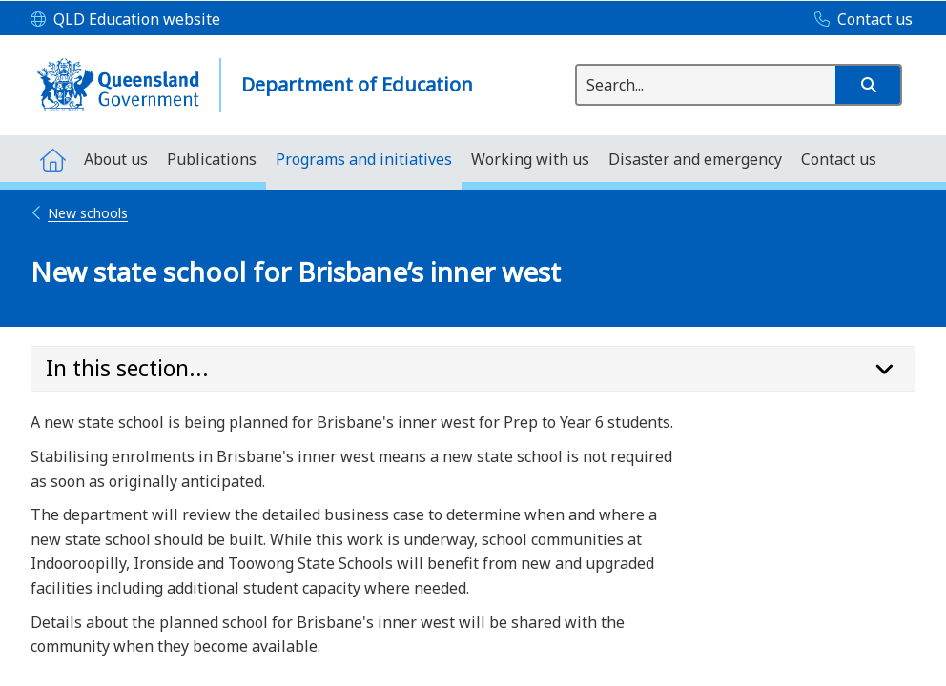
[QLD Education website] (125, 20)
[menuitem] (52, 158)
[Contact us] (859, 20)
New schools (79, 213)
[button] (867, 85)
